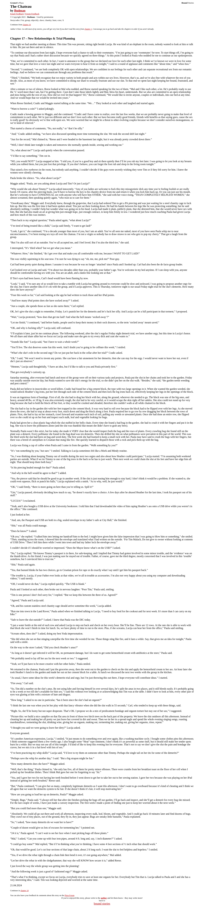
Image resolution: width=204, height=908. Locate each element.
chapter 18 (24, 890)
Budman (19, 10)
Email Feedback (17, 14)
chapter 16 (27, 25)
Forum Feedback (32, 14)
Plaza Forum (69, 895)
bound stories (102, 903)
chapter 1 (88, 29)
